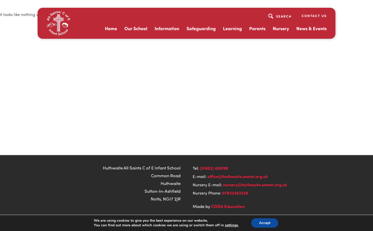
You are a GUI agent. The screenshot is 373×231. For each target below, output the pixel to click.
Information (167, 28)
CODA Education (228, 206)
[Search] (280, 16)
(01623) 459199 (214, 168)
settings (231, 225)
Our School (135, 28)
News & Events (311, 28)
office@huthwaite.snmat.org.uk (237, 176)
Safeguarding (201, 28)
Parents (257, 28)
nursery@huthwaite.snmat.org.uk (255, 184)
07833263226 (235, 193)
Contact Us (314, 15)
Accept (264, 222)
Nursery (281, 28)
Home (111, 28)
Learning (232, 28)
